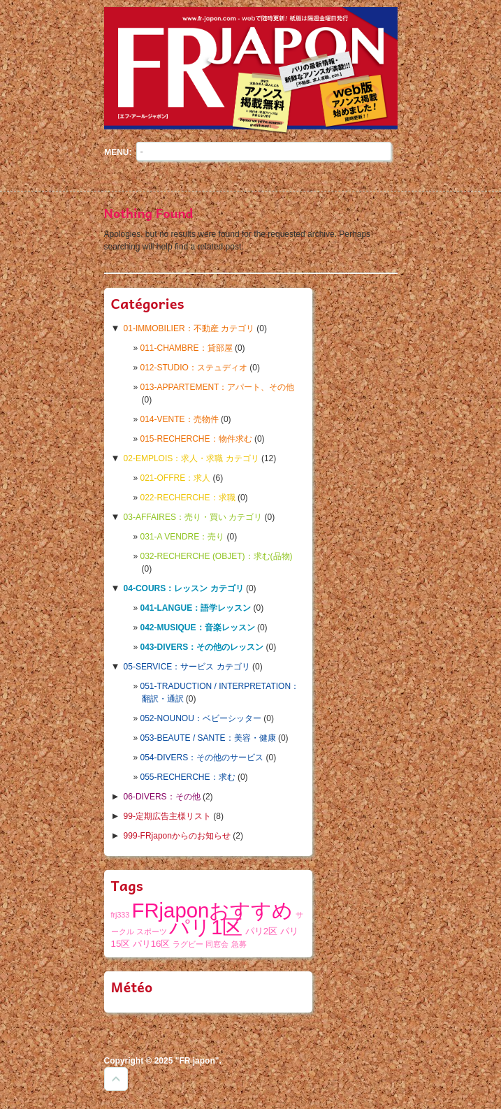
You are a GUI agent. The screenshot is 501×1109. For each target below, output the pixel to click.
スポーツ (151, 931)
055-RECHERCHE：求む (187, 777)
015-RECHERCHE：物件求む (196, 439)
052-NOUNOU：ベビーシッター (200, 718)
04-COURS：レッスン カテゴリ (184, 588)
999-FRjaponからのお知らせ (177, 836)
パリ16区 (151, 943)
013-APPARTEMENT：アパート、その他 (217, 387)
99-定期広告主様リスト (167, 816)
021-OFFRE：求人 (175, 478)
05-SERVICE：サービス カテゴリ (187, 667)
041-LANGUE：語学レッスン (196, 608)
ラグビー (188, 944)
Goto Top (116, 1079)
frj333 (120, 915)
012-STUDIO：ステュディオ (193, 367)
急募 (239, 944)
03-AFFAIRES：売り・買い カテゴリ (193, 517)
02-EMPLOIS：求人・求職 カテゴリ (191, 458)
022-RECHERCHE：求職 (187, 497)
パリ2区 (261, 931)
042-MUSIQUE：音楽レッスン (197, 627)
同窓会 (216, 944)
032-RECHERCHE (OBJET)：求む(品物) (216, 556)
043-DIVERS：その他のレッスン (202, 647)
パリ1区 (205, 926)
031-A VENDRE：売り (182, 537)
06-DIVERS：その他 (162, 797)
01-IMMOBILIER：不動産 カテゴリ (189, 328)
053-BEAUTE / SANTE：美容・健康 (208, 738)
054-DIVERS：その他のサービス (202, 757)
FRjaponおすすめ (212, 910)
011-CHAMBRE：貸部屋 (186, 348)
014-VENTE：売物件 (179, 419)
